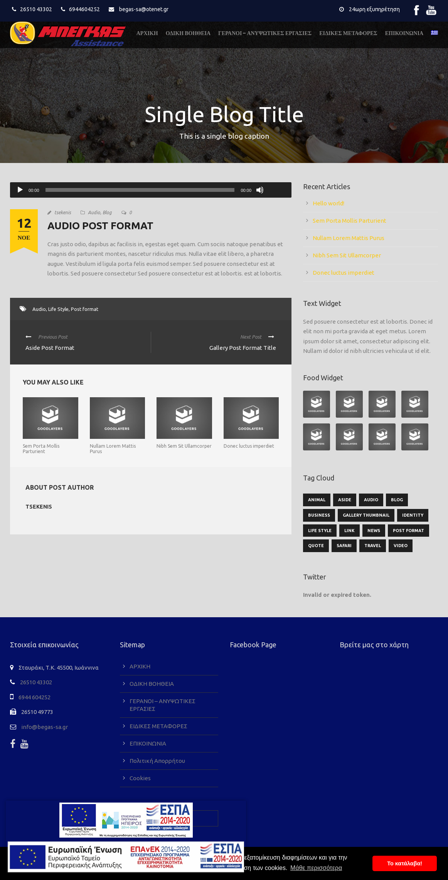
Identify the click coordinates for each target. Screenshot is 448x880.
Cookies (140, 778)
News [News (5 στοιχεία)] (373, 530)
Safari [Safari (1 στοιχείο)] (344, 545)
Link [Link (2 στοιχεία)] (349, 530)
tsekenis (62, 212)
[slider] (140, 190)
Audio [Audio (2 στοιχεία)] (371, 499)
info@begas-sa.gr (44, 727)
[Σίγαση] (260, 190)
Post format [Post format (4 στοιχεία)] (408, 530)
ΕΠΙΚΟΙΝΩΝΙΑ (404, 33)
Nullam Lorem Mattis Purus (348, 238)
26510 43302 (36, 9)
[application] (150, 190)
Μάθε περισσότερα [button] (316, 868)
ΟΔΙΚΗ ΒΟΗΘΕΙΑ (188, 33)
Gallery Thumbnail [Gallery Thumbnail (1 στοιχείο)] (366, 515)
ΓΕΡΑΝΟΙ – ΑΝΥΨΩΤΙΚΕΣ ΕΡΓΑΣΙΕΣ (265, 33)
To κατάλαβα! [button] (404, 863)
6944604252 (84, 9)
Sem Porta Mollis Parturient (41, 448)
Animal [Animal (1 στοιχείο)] (316, 499)
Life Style (58, 309)
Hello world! (328, 203)
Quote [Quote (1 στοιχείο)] (316, 545)
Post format (84, 309)
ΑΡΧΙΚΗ (147, 33)
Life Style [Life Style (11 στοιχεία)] (320, 530)
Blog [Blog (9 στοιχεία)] (397, 499)
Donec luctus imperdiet (249, 445)
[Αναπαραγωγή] (20, 190)
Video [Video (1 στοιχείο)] (401, 545)
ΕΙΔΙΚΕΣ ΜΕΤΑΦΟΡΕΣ (348, 33)
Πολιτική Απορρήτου (157, 760)
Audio (94, 212)
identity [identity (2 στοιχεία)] (412, 515)
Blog (107, 212)
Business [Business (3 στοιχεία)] (319, 515)
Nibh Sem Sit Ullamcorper (184, 445)
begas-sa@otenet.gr (143, 9)
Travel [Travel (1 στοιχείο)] (372, 545)
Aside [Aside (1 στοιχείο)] (344, 499)
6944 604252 (35, 697)
